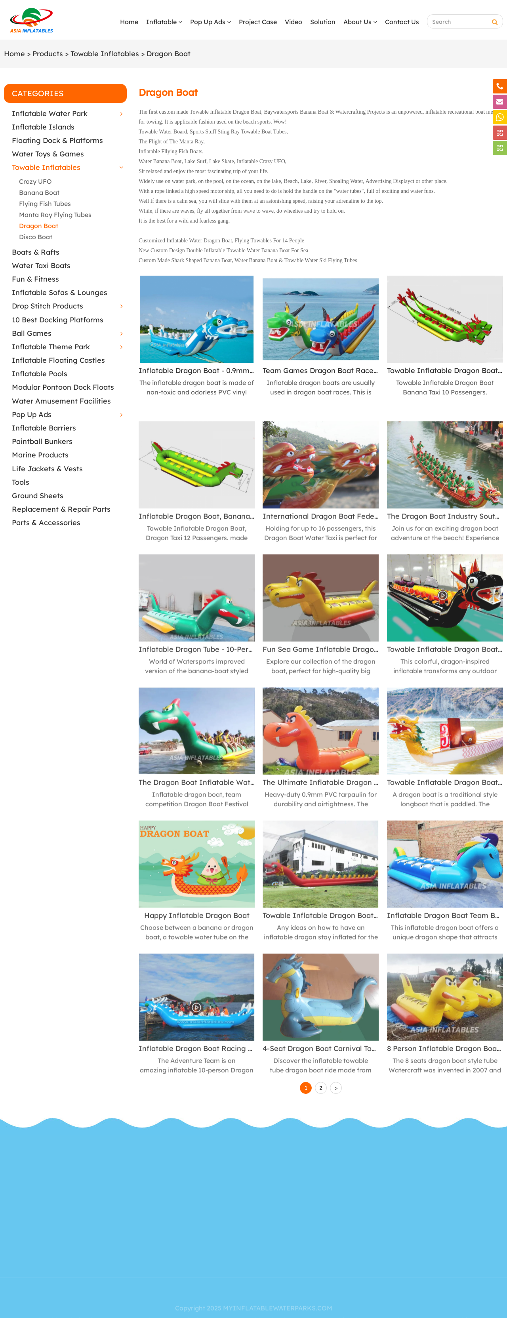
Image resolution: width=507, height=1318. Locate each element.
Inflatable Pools (39, 373)
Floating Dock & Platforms (57, 140)
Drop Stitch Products (47, 305)
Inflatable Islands (43, 126)
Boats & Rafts (35, 252)
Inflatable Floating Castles (58, 360)
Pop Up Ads (210, 22)
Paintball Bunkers (42, 441)
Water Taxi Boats (41, 265)
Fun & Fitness (35, 279)
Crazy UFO (35, 181)
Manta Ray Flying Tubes (55, 215)
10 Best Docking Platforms (57, 319)
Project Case (258, 22)
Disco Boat (35, 237)
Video (293, 22)
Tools (20, 482)
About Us (360, 22)
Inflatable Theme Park (51, 346)
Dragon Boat (169, 53)
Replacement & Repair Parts (61, 509)
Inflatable (164, 22)
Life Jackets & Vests (47, 468)
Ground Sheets (37, 495)
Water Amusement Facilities (61, 401)
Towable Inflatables (105, 53)
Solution (322, 22)
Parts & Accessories (46, 522)
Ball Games (31, 333)
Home (129, 22)
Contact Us (402, 22)
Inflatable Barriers (44, 427)
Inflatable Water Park (50, 113)
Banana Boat (39, 192)
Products (47, 53)
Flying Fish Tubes (45, 204)
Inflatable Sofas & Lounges (59, 292)
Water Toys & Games (48, 153)
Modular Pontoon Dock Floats (63, 387)
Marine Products (40, 454)
